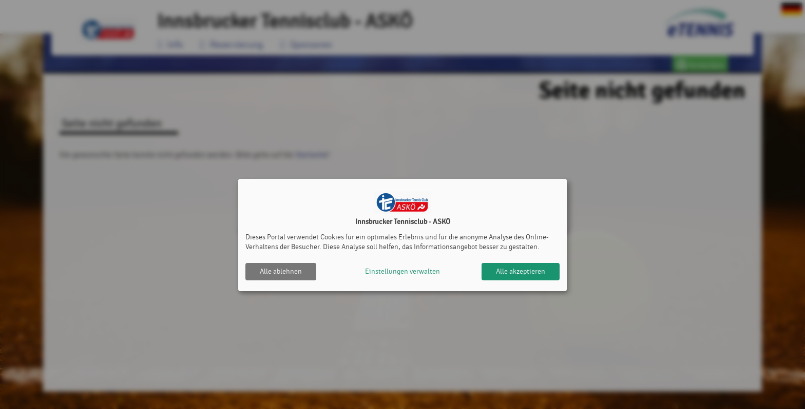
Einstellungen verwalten (402, 271)
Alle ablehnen (281, 271)
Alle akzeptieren (520, 271)
